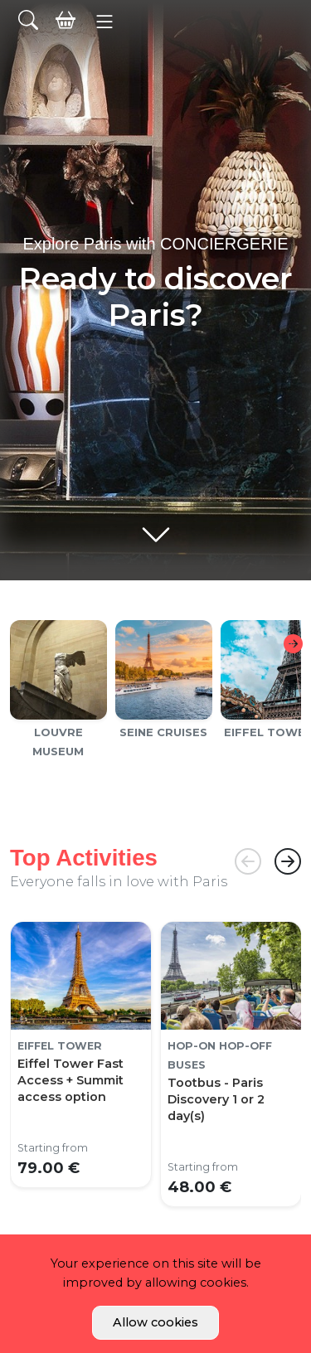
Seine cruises (163, 732)
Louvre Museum (58, 741)
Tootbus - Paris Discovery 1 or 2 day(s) (216, 1099)
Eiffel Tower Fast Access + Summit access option (70, 1080)
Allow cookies (155, 1322)
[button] (105, 21)
